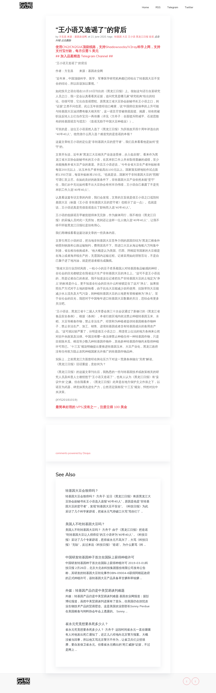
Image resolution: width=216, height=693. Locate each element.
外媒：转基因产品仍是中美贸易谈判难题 (94, 590)
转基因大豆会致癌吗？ (81, 490)
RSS (158, 7)
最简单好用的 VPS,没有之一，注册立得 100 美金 (91, 407)
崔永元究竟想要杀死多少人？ (86, 624)
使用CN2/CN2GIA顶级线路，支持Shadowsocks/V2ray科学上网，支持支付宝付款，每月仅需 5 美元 (108, 49)
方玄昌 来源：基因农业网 (73, 36)
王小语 (131, 36)
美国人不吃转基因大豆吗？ (85, 524)
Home (145, 7)
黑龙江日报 (142, 36)
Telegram (172, 7)
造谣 (151, 36)
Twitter (189, 7)
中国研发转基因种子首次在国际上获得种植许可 (99, 557)
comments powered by (73, 453)
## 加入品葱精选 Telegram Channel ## (84, 56)
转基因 (118, 36)
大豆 (124, 36)
